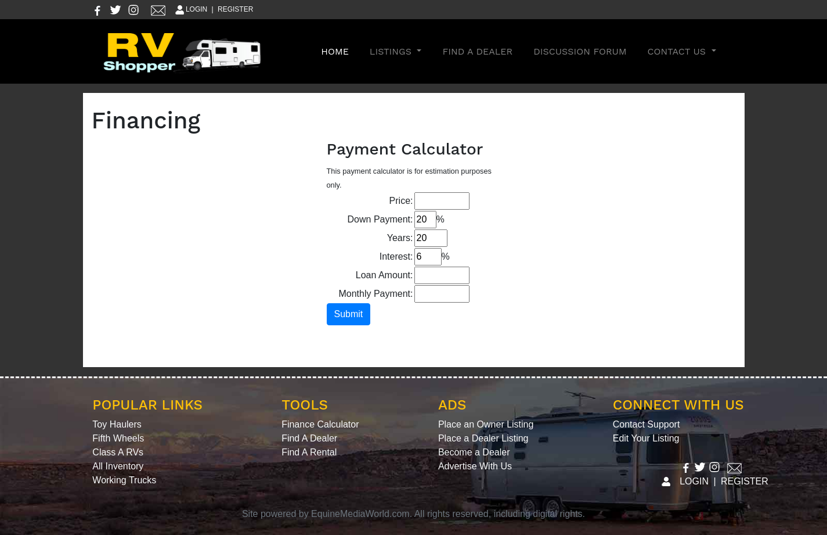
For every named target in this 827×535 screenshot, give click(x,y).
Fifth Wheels (118, 438)
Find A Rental (309, 452)
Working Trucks (124, 480)
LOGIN (190, 9)
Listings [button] (392, 51)
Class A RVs (117, 452)
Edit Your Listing (646, 438)
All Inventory (117, 466)
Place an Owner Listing (486, 424)
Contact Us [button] (678, 51)
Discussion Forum (579, 51)
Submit (348, 314)
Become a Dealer (474, 452)
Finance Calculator (320, 424)
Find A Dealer (477, 51)
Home (337, 50)
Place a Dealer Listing (483, 438)
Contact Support (646, 424)
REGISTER (235, 9)
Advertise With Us (475, 466)
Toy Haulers (116, 424)
